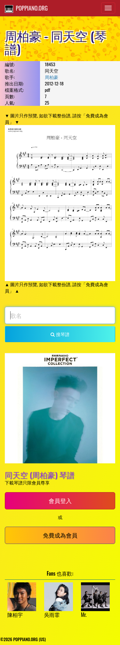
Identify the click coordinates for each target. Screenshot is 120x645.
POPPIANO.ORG (26, 8)
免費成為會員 (60, 535)
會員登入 (60, 500)
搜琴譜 (60, 334)
